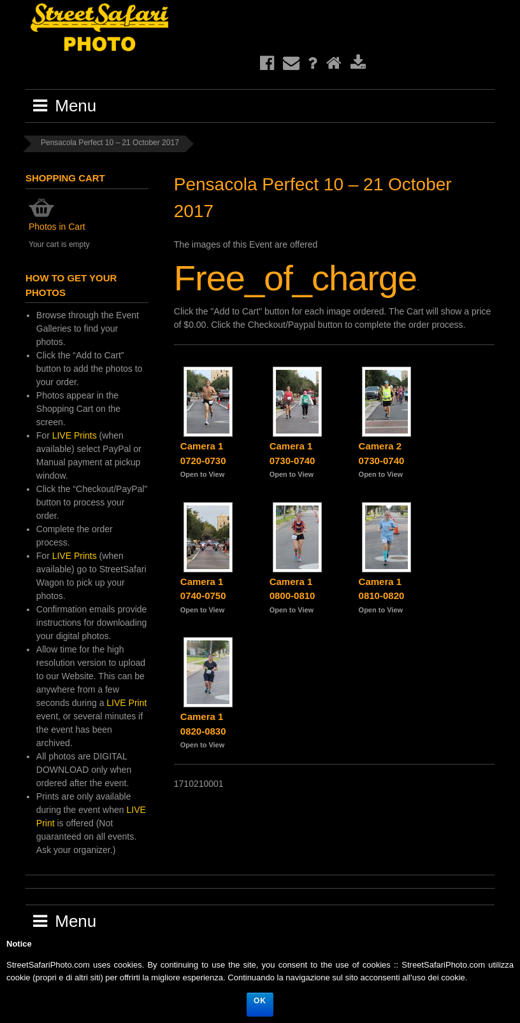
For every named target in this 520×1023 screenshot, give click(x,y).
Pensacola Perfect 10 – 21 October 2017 (110, 142)
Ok (260, 1000)
